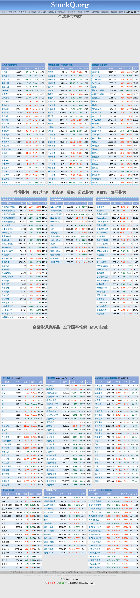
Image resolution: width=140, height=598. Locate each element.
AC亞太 (98, 404)
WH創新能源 (102, 288)
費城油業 (96, 123)
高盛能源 (100, 255)
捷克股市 (51, 105)
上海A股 (5, 109)
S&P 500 (96, 83)
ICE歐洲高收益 (95, 509)
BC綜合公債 (94, 520)
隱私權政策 (113, 572)
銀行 (52, 225)
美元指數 (5, 280)
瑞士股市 (51, 157)
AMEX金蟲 (96, 109)
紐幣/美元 (50, 426)
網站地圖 (101, 572)
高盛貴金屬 (101, 225)
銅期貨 (4, 433)
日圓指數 (5, 292)
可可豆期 (5, 459)
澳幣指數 (5, 295)
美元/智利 (50, 485)
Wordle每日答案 (69, 572)
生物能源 (100, 273)
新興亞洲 (98, 419)
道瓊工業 (96, 72)
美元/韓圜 (50, 444)
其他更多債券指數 (104, 490)
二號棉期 (5, 477)
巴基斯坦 (5, 179)
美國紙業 (5, 255)
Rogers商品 (102, 218)
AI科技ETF (112, 575)
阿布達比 (51, 179)
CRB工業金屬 (102, 221)
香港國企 (5, 142)
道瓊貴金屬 (97, 112)
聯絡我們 (125, 572)
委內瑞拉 (96, 160)
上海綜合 (5, 105)
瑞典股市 (51, 146)
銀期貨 (4, 430)
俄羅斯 (51, 72)
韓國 (97, 459)
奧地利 (51, 98)
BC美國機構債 (95, 531)
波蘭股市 (51, 101)
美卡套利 (40, 575)
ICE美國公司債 (95, 527)
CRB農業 (100, 299)
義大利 (51, 112)
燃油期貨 (5, 448)
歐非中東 (98, 430)
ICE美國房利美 (95, 538)
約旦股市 (51, 171)
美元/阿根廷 (51, 481)
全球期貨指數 (8, 490)
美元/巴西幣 (51, 474)
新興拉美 (98, 426)
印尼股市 (5, 171)
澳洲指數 (98, 437)
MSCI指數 (99, 378)
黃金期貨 (5, 426)
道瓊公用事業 (7, 251)
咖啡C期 (5, 470)
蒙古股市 (5, 182)
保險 (52, 229)
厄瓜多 (95, 182)
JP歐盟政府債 (94, 556)
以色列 (51, 160)
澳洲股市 (5, 76)
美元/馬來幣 (51, 459)
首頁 (3, 12)
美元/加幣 (50, 470)
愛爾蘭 (51, 123)
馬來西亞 (5, 160)
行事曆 (114, 12)
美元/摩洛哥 (51, 419)
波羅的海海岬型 (8, 210)
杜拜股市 (51, 175)
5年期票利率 (7, 310)
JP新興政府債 (94, 553)
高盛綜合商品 (102, 214)
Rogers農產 (102, 306)
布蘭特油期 (6, 441)
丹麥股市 (51, 153)
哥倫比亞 (96, 164)
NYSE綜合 (96, 79)
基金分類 (42, 12)
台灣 (97, 455)
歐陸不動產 (55, 255)
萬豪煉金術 (49, 575)
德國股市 (51, 83)
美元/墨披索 (51, 477)
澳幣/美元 (50, 422)
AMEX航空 (6, 247)
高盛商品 (100, 210)
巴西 (97, 452)
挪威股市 (51, 149)
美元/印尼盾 (51, 463)
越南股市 (5, 164)
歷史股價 (22, 12)
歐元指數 (5, 284)
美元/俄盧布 (51, 400)
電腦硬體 (5, 269)
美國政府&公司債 (96, 516)
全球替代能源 (102, 277)
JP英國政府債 (94, 560)
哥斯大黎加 (97, 179)
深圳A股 (5, 116)
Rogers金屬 (102, 233)
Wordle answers (86, 572)
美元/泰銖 (50, 448)
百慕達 (95, 168)
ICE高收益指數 (95, 497)
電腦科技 (5, 262)
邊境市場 (98, 477)
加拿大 (95, 142)
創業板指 (5, 134)
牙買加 (95, 171)
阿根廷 (95, 153)
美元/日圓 (50, 430)
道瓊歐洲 (5, 240)
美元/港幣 (50, 437)
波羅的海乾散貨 (8, 207)
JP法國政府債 (94, 564)
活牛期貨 (5, 481)
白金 (3, 393)
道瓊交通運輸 (7, 244)
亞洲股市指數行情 (9, 65)
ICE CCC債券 (94, 523)
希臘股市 (51, 109)
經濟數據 (52, 12)
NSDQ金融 (55, 218)
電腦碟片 (5, 266)
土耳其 (51, 87)
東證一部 (5, 83)
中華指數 (98, 389)
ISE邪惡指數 (55, 207)
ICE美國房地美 (95, 542)
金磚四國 (98, 411)
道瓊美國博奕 (56, 210)
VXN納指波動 (7, 233)
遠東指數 (98, 397)
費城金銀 (96, 105)
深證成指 (5, 127)
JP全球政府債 (94, 549)
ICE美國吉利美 (95, 545)
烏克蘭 (51, 90)
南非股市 (51, 168)
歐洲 (97, 408)
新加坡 (4, 153)
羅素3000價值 (98, 94)
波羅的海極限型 (8, 218)
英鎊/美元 (50, 389)
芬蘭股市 (51, 142)
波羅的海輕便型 (8, 221)
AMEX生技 (96, 138)
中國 (97, 441)
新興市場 (98, 415)
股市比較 (62, 12)
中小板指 (5, 131)
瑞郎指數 (5, 299)
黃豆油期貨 (6, 466)
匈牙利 (51, 94)
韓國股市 (5, 94)
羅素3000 (96, 87)
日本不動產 (55, 240)
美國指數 (98, 433)
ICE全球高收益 (95, 505)
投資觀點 (105, 12)
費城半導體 (97, 131)
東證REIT (54, 244)
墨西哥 (95, 149)
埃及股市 (51, 164)
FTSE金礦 (101, 236)
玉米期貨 (5, 452)
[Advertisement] (70, 41)
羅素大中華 (6, 236)
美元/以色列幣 (52, 415)
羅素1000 (96, 98)
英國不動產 (55, 251)
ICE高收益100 (95, 512)
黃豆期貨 (5, 463)
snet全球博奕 (56, 214)
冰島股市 (51, 138)
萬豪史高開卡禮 (29, 575)
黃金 (3, 385)
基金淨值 (32, 12)
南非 (97, 481)
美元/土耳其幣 (52, 408)
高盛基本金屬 (102, 229)
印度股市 (5, 175)
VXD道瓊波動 (7, 229)
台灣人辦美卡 (16, 572)
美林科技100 (7, 258)
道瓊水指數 (101, 295)
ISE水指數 (101, 292)
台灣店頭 (5, 101)
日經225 (5, 79)
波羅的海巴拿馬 (8, 214)
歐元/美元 (50, 385)
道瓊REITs (55, 262)
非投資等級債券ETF (100, 575)
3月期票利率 (7, 314)
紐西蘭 (4, 72)
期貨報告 (72, 12)
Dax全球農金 (102, 303)
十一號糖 (5, 474)
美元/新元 (50, 452)
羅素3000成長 (98, 90)
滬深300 (5, 123)
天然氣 (99, 258)
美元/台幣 (50, 441)
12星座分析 (42, 572)
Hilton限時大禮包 (71, 575)
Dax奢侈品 (6, 273)
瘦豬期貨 (5, 485)
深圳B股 (5, 120)
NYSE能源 (96, 120)
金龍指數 (98, 393)
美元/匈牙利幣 (52, 404)
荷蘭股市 (51, 134)
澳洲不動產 (55, 236)
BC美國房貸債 (95, 534)
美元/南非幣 (51, 411)
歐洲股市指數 (53, 65)
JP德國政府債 (94, 567)
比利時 (51, 127)
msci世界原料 (102, 244)
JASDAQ (5, 90)
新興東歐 (98, 422)
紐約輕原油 (6, 444)
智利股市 (96, 157)
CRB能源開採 (102, 251)
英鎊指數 (5, 288)
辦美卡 (122, 12)
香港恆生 (5, 138)
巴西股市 (96, 146)
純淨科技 (100, 284)
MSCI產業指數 (111, 378)
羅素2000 (96, 101)
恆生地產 (54, 247)
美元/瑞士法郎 (52, 393)
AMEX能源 (96, 116)
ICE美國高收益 (95, 501)
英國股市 (51, 76)
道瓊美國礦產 (102, 247)
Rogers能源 (102, 262)
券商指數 (54, 233)
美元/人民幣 (51, 433)
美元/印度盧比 (52, 466)
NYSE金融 (55, 221)
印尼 (97, 470)
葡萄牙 (51, 120)
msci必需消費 (7, 277)
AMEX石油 (96, 127)
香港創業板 (6, 149)
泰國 (97, 463)
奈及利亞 (51, 182)
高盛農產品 (101, 310)
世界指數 (98, 385)
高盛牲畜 (100, 314)
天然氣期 (5, 437)
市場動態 (12, 12)
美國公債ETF (83, 12)
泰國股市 (5, 168)
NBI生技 (95, 134)
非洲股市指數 (66, 65)
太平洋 (97, 400)
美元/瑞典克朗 (52, 397)
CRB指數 (100, 207)
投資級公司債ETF (84, 575)
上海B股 (5, 112)
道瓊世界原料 (102, 240)
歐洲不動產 (55, 258)
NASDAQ (96, 76)
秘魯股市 (96, 175)
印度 (97, 444)
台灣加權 (5, 98)
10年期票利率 (7, 306)
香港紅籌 (5, 146)
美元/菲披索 (51, 455)
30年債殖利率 (7, 303)
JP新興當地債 (7, 317)
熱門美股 (95, 12)
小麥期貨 (5, 455)
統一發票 (29, 572)
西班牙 (51, 116)
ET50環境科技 (103, 280)
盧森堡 (51, 131)
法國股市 (51, 79)
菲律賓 (4, 157)
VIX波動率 (6, 225)
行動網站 (54, 572)
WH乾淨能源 (102, 269)
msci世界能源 (102, 266)
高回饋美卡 (59, 575)
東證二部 (5, 87)
